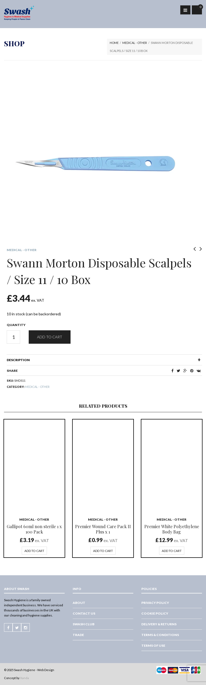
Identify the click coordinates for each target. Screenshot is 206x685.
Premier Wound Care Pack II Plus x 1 (103, 529)
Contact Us (84, 613)
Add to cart (49, 337)
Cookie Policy (154, 613)
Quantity (16, 325)
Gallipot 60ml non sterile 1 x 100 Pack (34, 529)
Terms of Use (153, 646)
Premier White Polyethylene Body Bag (171, 529)
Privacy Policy (155, 603)
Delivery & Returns (158, 624)
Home (114, 42)
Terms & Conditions (160, 635)
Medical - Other (134, 42)
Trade (78, 635)
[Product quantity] (13, 337)
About (79, 603)
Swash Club (83, 624)
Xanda (24, 678)
